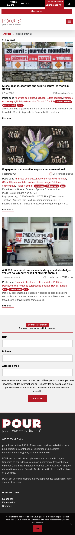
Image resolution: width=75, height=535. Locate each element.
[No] (71, 524)
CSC (26, 289)
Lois (63, 186)
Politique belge (10, 285)
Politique (58, 282)
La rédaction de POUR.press (60, 277)
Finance (62, 178)
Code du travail (9, 105)
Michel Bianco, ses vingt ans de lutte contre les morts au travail (35, 87)
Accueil (7, 33)
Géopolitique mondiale (14, 182)
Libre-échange (43, 182)
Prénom (6, 351)
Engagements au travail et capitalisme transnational (33, 169)
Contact (24, 3)
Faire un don (8, 502)
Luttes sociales (54, 98)
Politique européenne (30, 285)
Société (46, 285)
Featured (40, 98)
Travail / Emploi (45, 101)
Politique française (26, 101)
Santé (20, 105)
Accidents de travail (63, 102)
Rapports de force (64, 93)
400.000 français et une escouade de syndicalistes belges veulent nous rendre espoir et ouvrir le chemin (36, 271)
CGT (5, 289)
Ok (37, 528)
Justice (31, 182)
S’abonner (36, 11)
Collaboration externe (63, 174)
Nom (4, 336)
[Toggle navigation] (69, 21)
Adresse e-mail (10, 365)
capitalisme (39, 186)
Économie (41, 178)
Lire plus (8, 118)
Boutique (7, 506)
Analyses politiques (25, 98)
